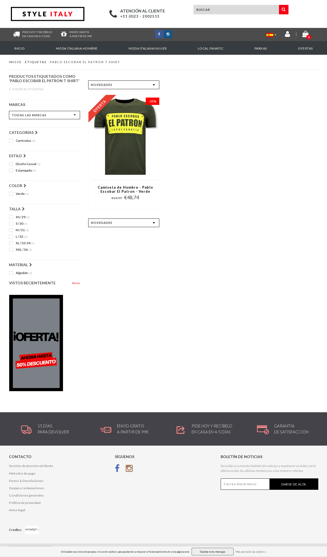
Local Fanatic (211, 48)
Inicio (19, 48)
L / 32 (21, 237)
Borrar (76, 283)
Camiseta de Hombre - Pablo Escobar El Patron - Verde (125, 189)
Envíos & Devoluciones (26, 481)
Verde (22, 194)
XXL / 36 (24, 250)
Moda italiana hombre (77, 48)
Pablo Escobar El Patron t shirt (85, 62)
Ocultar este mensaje (212, 551)
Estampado (26, 170)
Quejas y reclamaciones (26, 488)
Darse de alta (293, 484)
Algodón (24, 273)
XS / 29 (23, 217)
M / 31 (22, 230)
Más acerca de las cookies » (251, 551)
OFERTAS (305, 48)
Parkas (261, 48)
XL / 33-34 (25, 243)
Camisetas (25, 141)
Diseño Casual (28, 164)
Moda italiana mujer (148, 48)
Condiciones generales (26, 495)
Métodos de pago (22, 473)
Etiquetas (36, 62)
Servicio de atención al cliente (31, 466)
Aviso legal (17, 510)
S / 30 (21, 224)
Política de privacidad (24, 503)
